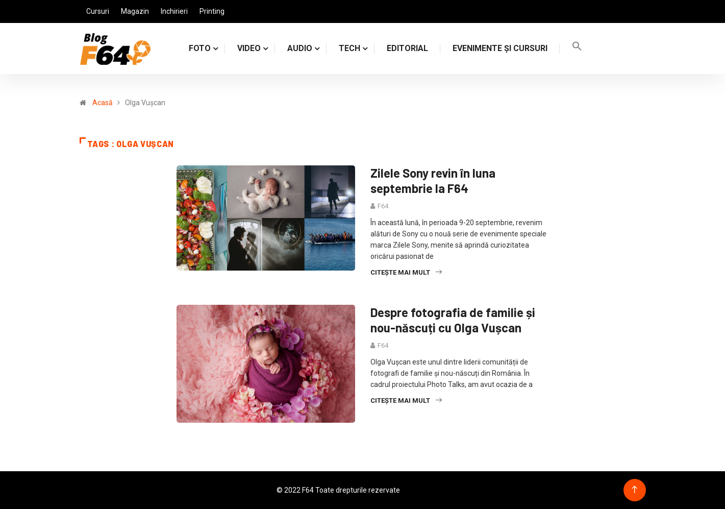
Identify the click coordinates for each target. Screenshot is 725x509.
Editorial (407, 48)
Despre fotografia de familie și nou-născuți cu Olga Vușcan (452, 320)
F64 (383, 206)
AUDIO (299, 48)
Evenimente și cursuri (500, 48)
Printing (211, 11)
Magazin (135, 11)
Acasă (102, 103)
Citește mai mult (406, 272)
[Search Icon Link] (577, 48)
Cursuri (97, 11)
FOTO (200, 48)
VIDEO (249, 48)
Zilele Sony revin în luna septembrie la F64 (432, 180)
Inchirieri (174, 11)
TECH (349, 48)
